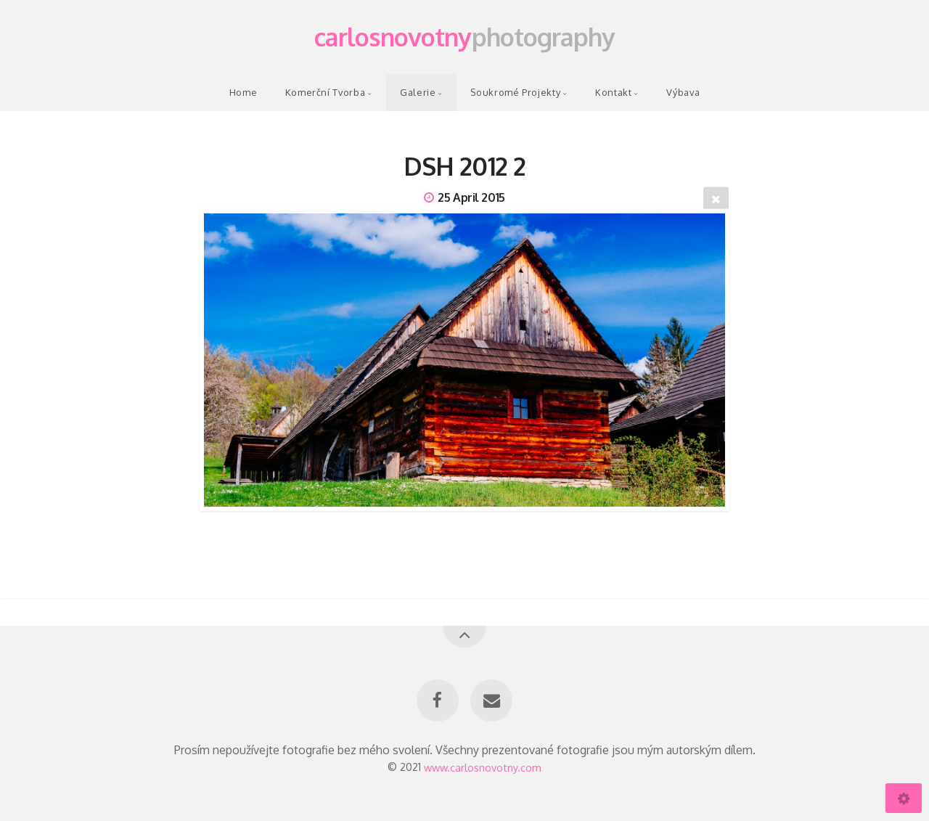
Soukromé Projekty (515, 92)
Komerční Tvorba (325, 92)
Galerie (417, 92)
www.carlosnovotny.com (482, 766)
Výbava (683, 92)
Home (243, 92)
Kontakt (613, 92)
